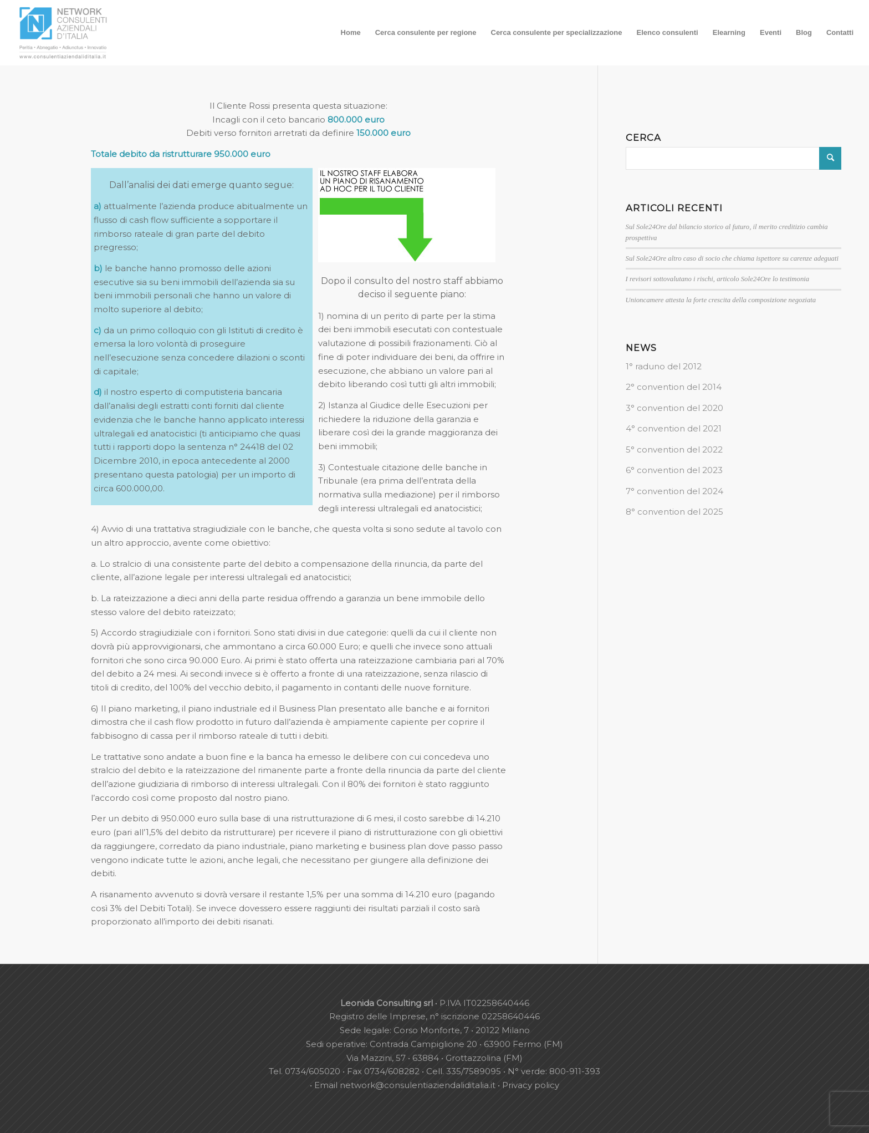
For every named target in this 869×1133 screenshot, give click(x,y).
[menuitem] (351, 32)
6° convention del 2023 (674, 470)
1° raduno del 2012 (664, 366)
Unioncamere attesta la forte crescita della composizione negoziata (721, 300)
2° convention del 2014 (674, 387)
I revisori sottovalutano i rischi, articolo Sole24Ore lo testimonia (718, 279)
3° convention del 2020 (674, 408)
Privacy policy (530, 1085)
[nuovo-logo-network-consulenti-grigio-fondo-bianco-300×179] (63, 32)
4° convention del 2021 (674, 428)
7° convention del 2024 (674, 491)
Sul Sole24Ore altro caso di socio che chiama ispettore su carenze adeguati (732, 258)
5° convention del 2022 (674, 449)
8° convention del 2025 (674, 511)
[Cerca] (733, 158)
